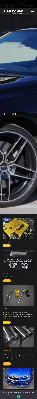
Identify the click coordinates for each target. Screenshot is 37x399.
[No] (35, 394)
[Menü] (32, 11)
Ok (19, 396)
